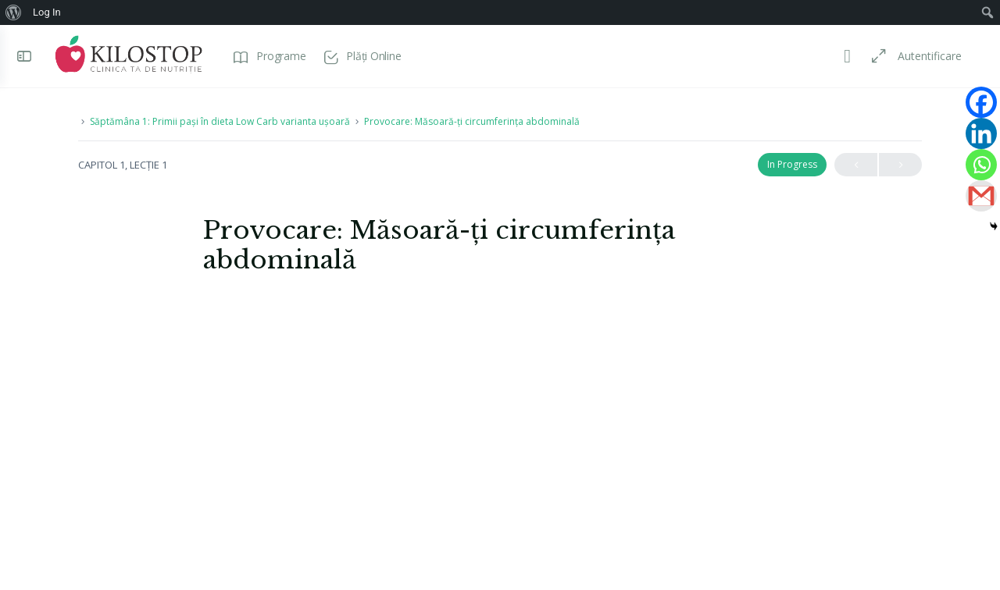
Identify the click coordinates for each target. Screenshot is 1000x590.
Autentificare (927, 55)
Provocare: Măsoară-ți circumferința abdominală (472, 121)
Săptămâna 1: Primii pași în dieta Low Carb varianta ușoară (220, 121)
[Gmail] (981, 195)
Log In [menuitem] (47, 12)
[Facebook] (981, 102)
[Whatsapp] (981, 164)
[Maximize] (873, 56)
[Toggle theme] (845, 56)
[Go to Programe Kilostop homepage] (131, 54)
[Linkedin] (981, 133)
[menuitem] (13, 12)
